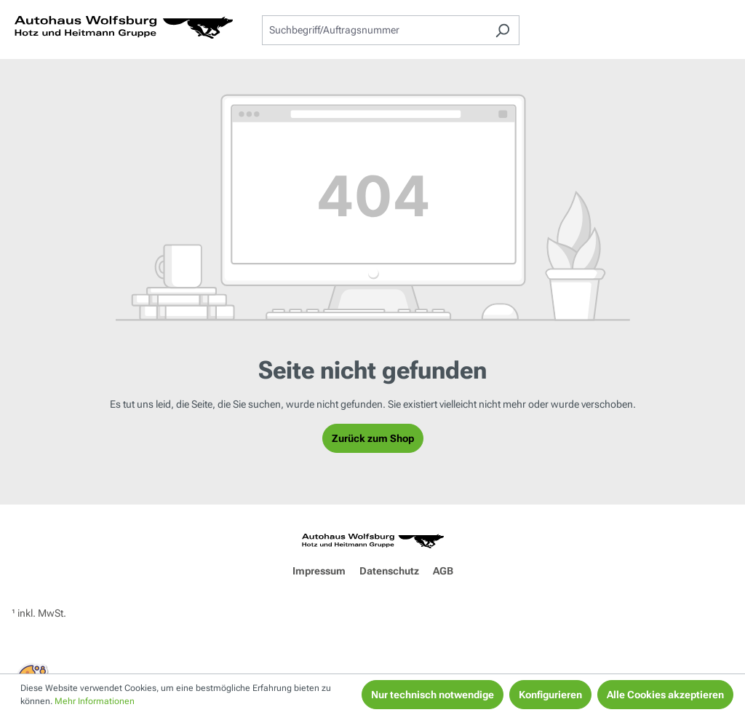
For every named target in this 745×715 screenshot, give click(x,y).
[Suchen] (502, 30)
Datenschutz (389, 571)
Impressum (319, 571)
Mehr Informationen (95, 701)
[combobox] (374, 30)
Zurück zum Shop (373, 438)
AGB (443, 571)
